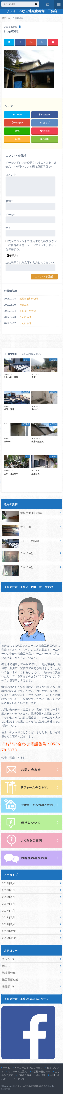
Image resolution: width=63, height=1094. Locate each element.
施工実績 (10, 979)
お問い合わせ (47, 4)
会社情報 (41, 1075)
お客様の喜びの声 (40, 1071)
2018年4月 (8, 896)
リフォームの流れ (17, 1071)
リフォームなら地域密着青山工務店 (31, 11)
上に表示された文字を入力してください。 (31, 262)
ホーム (6, 1067)
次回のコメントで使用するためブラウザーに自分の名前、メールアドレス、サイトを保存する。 (31, 245)
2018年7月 (8, 883)
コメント (11, 174)
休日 (6, 965)
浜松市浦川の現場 (28, 298)
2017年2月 (8, 917)
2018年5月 (8, 890)
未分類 (8, 986)
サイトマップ (17, 1079)
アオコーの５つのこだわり (28, 1067)
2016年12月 (9, 931)
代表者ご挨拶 (24, 1075)
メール (10, 214)
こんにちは (25, 317)
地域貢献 (9, 972)
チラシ (8, 959)
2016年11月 (9, 937)
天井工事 (24, 304)
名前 (9, 201)
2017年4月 (8, 910)
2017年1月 (8, 924)
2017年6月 (8, 903)
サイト (10, 227)
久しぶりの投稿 (27, 310)
